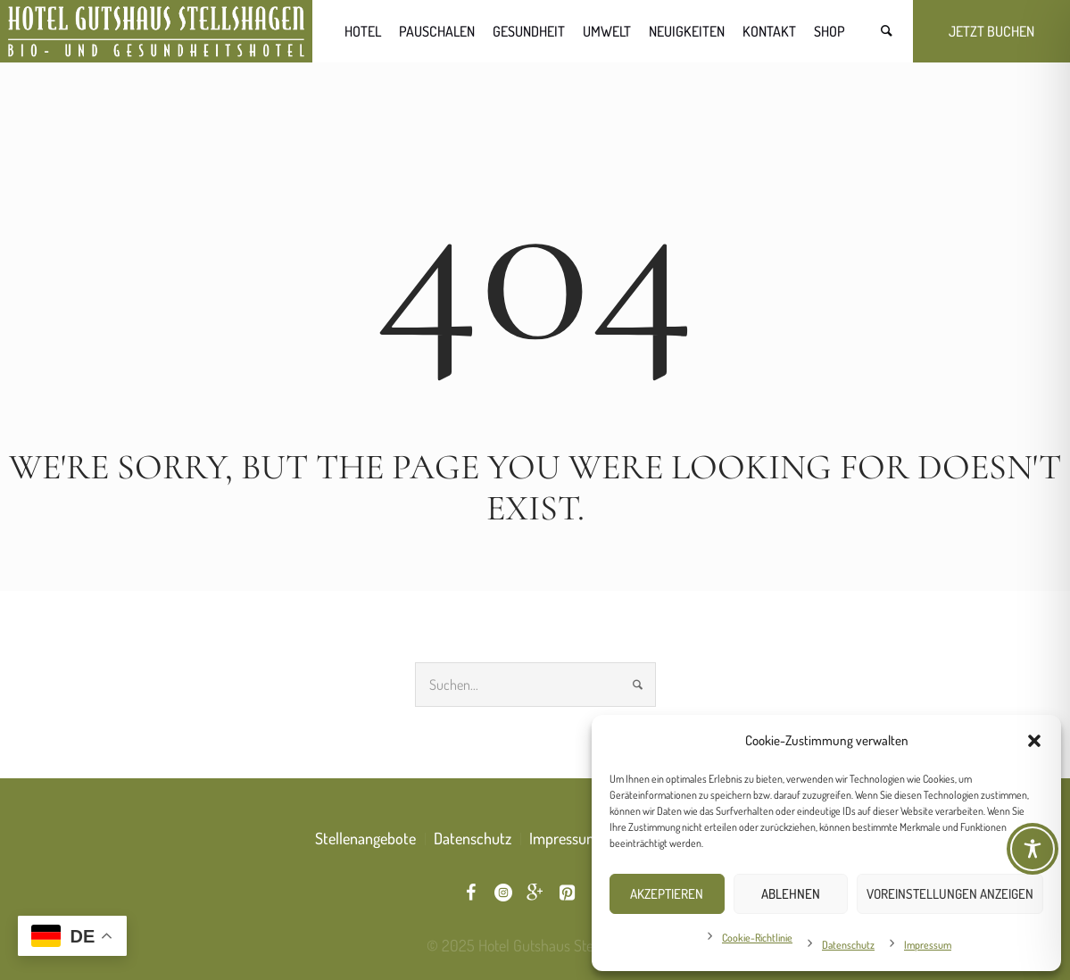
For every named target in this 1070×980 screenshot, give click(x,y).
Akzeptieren (666, 893)
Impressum (927, 944)
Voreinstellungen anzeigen (950, 893)
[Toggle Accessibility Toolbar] (1032, 849)
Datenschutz (848, 944)
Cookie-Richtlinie (757, 937)
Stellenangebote (365, 838)
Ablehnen (790, 893)
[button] (1034, 741)
